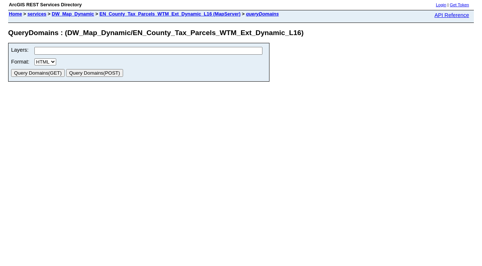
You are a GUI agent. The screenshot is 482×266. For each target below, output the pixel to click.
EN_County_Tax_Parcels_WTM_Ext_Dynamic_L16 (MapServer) (170, 14)
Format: (20, 62)
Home (15, 14)
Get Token (459, 5)
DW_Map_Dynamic (73, 14)
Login (441, 5)
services (36, 14)
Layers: (19, 50)
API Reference (451, 15)
